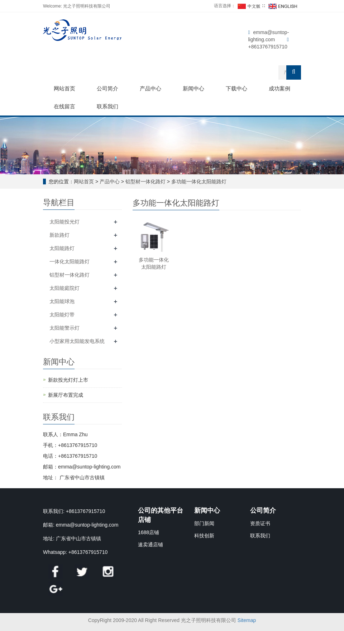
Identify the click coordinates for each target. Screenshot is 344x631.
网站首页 (64, 88)
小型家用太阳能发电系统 (77, 341)
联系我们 (107, 106)
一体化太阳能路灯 (69, 261)
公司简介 (107, 88)
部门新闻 (204, 523)
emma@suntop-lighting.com (87, 525)
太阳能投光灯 (64, 222)
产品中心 (150, 88)
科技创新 (204, 535)
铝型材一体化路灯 (145, 181)
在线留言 (64, 106)
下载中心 (236, 88)
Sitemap (247, 620)
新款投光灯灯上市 (68, 380)
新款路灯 (59, 235)
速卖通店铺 (150, 544)
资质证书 (260, 523)
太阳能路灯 (62, 248)
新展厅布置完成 (65, 395)
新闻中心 (193, 88)
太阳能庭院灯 (64, 288)
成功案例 (279, 88)
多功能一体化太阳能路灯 (198, 181)
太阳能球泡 (62, 301)
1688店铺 (148, 532)
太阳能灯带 (62, 314)
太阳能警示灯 (64, 328)
